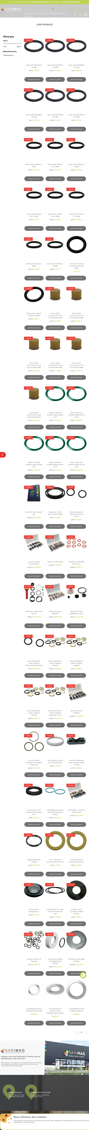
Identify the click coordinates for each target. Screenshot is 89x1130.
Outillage (52, 13)
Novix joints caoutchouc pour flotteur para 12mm (34, 365)
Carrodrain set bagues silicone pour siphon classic (55, 812)
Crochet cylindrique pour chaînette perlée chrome (76, 763)
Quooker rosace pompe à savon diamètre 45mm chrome (55, 1011)
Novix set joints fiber (55, 562)
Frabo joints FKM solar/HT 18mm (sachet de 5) (76, 415)
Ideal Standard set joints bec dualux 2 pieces (76, 514)
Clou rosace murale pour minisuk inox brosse (55, 961)
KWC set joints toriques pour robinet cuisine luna (34, 763)
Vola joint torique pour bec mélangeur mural (76, 266)
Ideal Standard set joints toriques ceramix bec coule (55, 713)
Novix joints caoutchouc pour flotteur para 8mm (76, 365)
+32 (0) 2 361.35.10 (82, 9)
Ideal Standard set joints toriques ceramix (55, 663)
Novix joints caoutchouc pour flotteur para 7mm (55, 365)
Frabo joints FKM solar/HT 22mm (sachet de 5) (34, 465)
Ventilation (44, 13)
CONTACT (59, 9)
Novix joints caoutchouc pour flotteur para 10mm (55, 316)
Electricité (61, 13)
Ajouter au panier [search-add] (34, 79)
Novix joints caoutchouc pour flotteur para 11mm (76, 316)
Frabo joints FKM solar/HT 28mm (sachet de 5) (55, 465)
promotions (28, 16)
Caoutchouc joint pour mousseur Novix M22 (34, 812)
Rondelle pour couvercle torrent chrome (76, 912)
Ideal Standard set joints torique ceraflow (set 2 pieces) (34, 663)
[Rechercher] (39, 9)
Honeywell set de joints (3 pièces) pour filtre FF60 (55, 912)
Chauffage (28, 13)
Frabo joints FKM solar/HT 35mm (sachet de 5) (76, 465)
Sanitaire (36, 13)
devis (64, 9)
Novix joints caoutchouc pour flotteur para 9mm (34, 415)
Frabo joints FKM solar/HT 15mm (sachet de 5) (55, 415)
